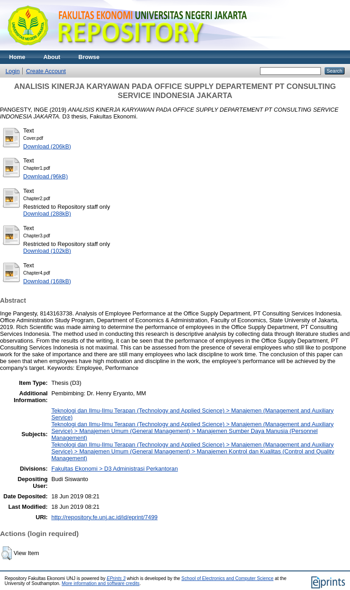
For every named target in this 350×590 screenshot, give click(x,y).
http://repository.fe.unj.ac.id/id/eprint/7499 (104, 517)
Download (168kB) (47, 281)
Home (17, 57)
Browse (89, 57)
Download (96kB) (45, 176)
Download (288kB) (47, 213)
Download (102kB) (47, 250)
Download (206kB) (47, 146)
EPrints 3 (116, 578)
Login (12, 71)
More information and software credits (101, 583)
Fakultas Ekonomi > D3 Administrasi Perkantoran (114, 468)
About (52, 57)
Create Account (46, 71)
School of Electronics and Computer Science (227, 578)
